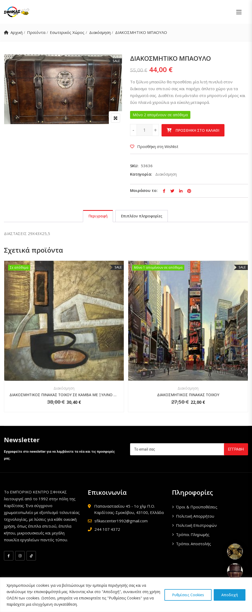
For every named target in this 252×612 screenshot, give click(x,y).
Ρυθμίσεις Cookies (188, 594)
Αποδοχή (229, 594)
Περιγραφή (98, 215)
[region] (126, 595)
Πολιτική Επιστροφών (196, 525)
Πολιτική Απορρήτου (195, 516)
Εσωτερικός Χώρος (67, 32)
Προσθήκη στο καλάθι (197, 130)
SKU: (134, 165)
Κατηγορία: (141, 174)
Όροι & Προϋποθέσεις (196, 506)
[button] (238, 12)
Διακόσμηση (100, 32)
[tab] (98, 216)
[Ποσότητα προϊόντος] (144, 130)
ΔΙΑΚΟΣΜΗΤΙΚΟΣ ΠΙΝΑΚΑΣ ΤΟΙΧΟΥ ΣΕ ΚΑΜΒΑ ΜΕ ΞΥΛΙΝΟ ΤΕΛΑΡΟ (64, 394)
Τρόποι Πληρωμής (193, 534)
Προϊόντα (36, 32)
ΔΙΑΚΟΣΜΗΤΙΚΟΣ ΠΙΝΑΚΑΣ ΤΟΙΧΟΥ (188, 394)
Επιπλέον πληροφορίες (141, 215)
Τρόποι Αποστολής (193, 543)
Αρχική (16, 32)
